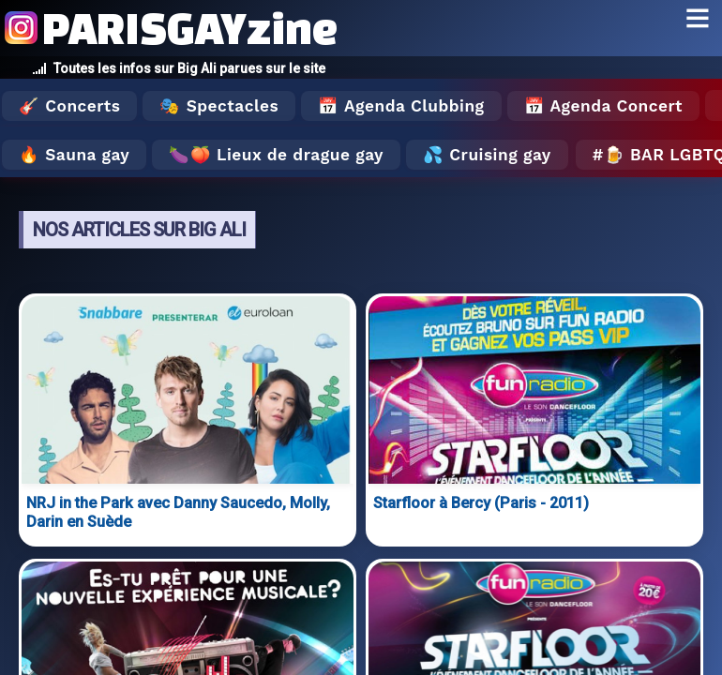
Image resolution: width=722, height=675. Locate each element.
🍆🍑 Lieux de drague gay (276, 154)
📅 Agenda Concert (603, 106)
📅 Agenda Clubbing (401, 106)
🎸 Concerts (69, 106)
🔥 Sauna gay (74, 154)
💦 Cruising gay (487, 154)
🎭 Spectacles (218, 106)
